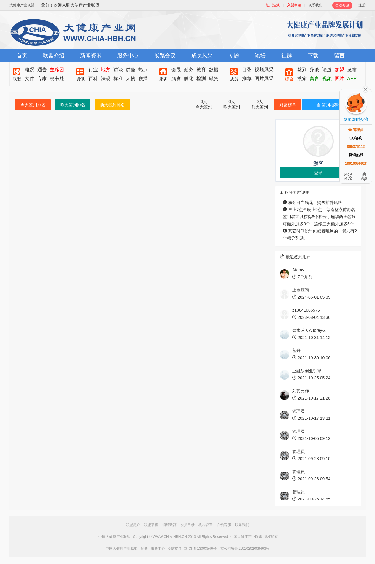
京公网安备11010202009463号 (244, 548)
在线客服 (224, 525)
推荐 (247, 78)
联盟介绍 (53, 55)
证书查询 (273, 5)
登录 (318, 172)
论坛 (260, 55)
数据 (213, 69)
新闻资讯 (90, 55)
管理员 (355, 130)
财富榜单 (287, 104)
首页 (22, 55)
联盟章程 (151, 525)
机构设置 (205, 525)
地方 (105, 69)
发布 (352, 69)
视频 (327, 78)
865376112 (356, 147)
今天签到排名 (32, 104)
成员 (234, 79)
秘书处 (57, 78)
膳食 (176, 78)
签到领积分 (329, 104)
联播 (143, 78)
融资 (213, 78)
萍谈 (314, 69)
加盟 (339, 69)
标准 (118, 78)
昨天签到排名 (72, 104)
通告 (42, 69)
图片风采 (264, 78)
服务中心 (128, 55)
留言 (339, 55)
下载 (313, 55)
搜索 (302, 78)
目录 (247, 69)
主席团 (57, 69)
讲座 (130, 69)
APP (352, 78)
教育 (201, 69)
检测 (201, 78)
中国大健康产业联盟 (114, 537)
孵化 (188, 78)
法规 (105, 78)
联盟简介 (133, 525)
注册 (362, 5)
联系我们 (315, 5)
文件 (29, 78)
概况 (29, 69)
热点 (143, 69)
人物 (130, 78)
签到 (302, 69)
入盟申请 (294, 5)
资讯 (80, 79)
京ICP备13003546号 (200, 548)
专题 (233, 55)
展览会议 (165, 55)
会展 (176, 69)
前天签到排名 (112, 104)
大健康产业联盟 (21, 5)
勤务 (188, 69)
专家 (42, 78)
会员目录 (187, 525)
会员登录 (342, 5)
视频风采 (264, 69)
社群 (286, 55)
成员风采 (202, 55)
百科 (93, 78)
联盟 (17, 79)
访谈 (118, 69)
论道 (327, 69)
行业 (93, 69)
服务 (163, 79)
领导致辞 (169, 525)
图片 (339, 78)
